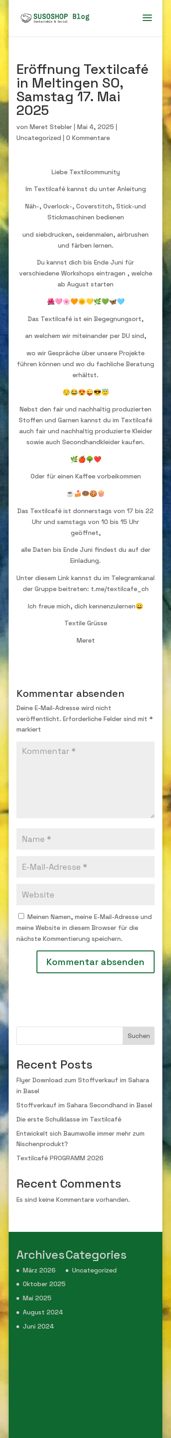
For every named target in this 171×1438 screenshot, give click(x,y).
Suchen (139, 1036)
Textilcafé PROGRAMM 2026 (60, 1158)
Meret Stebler (51, 127)
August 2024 (43, 1312)
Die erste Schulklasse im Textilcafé (68, 1119)
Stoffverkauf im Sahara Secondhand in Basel (84, 1105)
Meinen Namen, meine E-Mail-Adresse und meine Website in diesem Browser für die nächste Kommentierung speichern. (84, 928)
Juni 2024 (38, 1326)
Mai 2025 (37, 1298)
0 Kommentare (88, 138)
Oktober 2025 (44, 1284)
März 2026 (39, 1270)
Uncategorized (38, 138)
